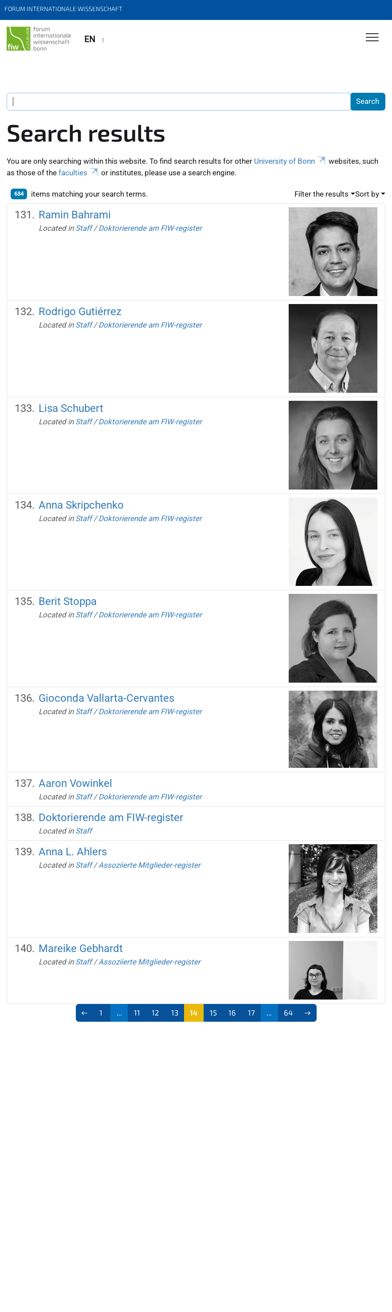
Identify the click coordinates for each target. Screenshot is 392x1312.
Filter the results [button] (321, 194)
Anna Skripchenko (81, 504)
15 (213, 1012)
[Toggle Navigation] (372, 38)
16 (232, 1012)
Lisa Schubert (71, 408)
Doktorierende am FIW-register (150, 228)
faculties (79, 172)
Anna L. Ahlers (73, 851)
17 (251, 1012)
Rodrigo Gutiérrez (80, 311)
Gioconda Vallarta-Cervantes (106, 698)
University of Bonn (290, 161)
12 (155, 1012)
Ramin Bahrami (75, 214)
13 (174, 1012)
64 (288, 1012)
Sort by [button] (367, 194)
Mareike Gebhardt (81, 948)
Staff (83, 228)
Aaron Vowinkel (75, 783)
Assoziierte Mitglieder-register (149, 865)
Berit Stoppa (68, 601)
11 (137, 1012)
